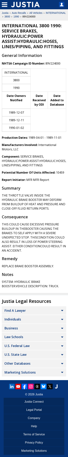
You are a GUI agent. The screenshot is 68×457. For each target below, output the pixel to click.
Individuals (12, 319)
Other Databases (17, 363)
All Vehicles (35, 12)
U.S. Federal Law (17, 346)
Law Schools (13, 337)
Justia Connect (34, 401)
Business (11, 328)
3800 (7, 16)
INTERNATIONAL (56, 12)
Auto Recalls (19, 12)
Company (34, 418)
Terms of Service (34, 434)
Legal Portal (34, 409)
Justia (5, 12)
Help (34, 426)
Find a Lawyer (15, 310)
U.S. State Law (15, 354)
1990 (16, 16)
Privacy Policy (34, 442)
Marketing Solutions (20, 372)
